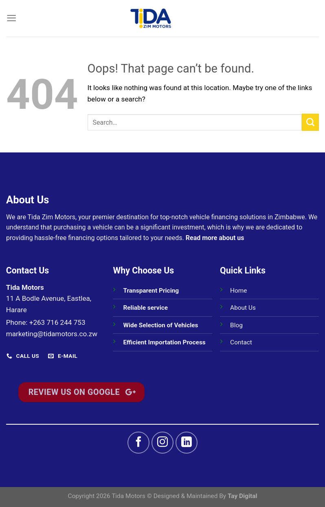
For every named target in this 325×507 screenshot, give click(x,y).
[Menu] (11, 18)
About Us (243, 307)
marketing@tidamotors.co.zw (51, 334)
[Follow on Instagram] (162, 443)
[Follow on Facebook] (138, 443)
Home (238, 290)
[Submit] (310, 122)
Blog (236, 325)
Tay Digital (242, 496)
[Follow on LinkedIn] (187, 443)
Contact (241, 342)
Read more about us (215, 238)
